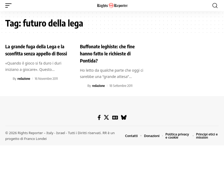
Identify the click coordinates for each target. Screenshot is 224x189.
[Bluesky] (124, 117)
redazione (24, 85)
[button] (9, 5)
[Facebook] (99, 117)
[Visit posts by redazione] (8, 85)
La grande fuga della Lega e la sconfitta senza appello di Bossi (37, 53)
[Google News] (115, 117)
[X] (106, 117)
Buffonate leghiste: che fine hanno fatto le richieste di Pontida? (109, 53)
